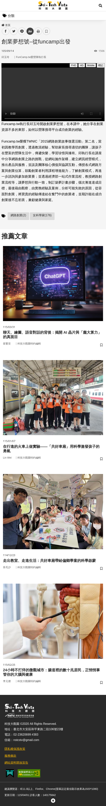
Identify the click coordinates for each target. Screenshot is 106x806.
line (20, 31)
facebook (5, 31)
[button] (100, 5)
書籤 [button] (46, 31)
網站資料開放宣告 (16, 762)
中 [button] (30, 31)
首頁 (5, 25)
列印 (38, 31)
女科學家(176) (42, 215)
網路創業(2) (18, 215)
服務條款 (10, 755)
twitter (13, 31)
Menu (5, 5)
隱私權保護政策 (14, 748)
